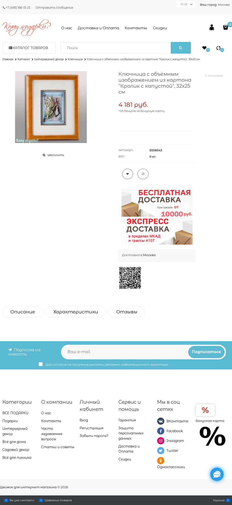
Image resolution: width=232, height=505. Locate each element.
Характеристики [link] (75, 312)
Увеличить (55, 155)
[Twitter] (160, 450)
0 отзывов (214, 75)
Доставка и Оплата (98, 28)
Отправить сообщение (54, 7)
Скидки (160, 28)
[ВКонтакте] (160, 421)
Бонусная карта (210, 421)
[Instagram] (160, 440)
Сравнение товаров (58, 500)
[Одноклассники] (160, 460)
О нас (66, 28)
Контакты (136, 28)
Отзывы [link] (126, 312)
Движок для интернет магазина (28, 487)
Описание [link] (22, 312)
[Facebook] (160, 431)
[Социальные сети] (217, 474)
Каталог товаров (30, 48)
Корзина (219, 500)
